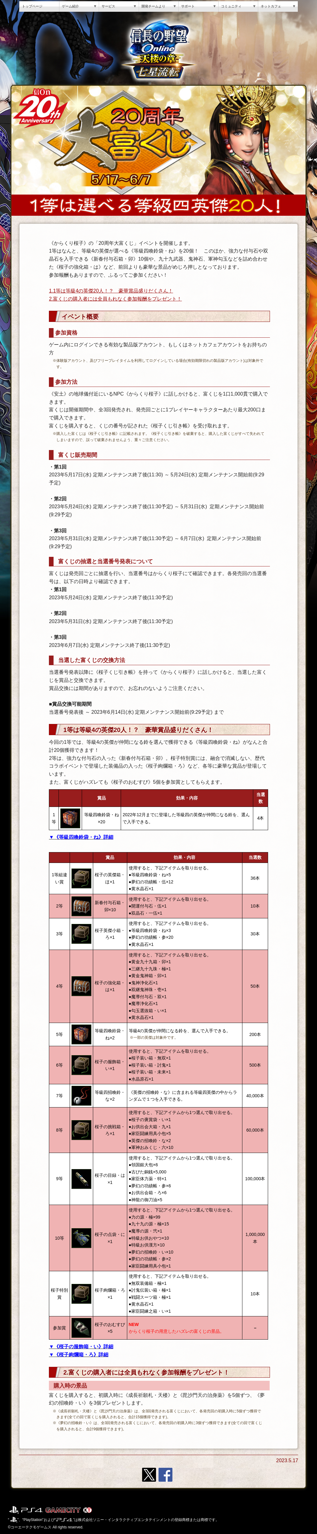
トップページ (32, 6)
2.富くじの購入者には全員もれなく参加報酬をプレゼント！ (115, 298)
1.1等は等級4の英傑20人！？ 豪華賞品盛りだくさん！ (111, 290)
